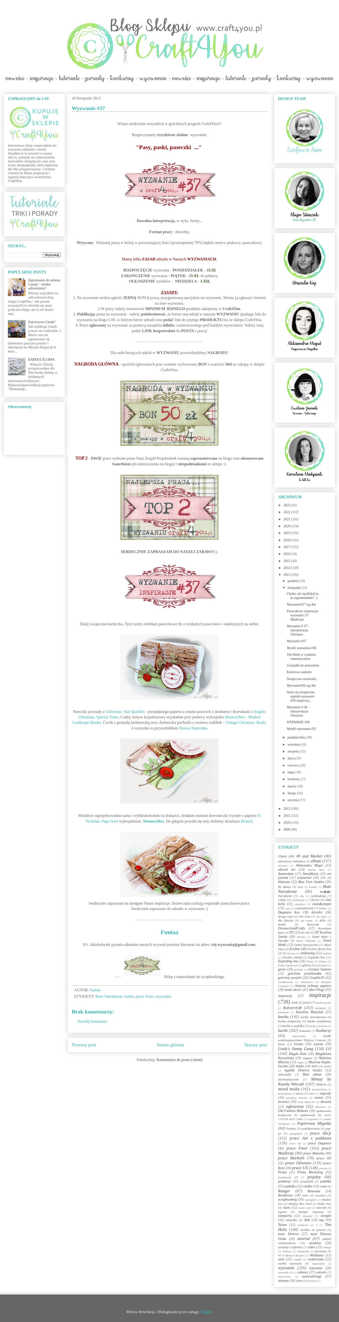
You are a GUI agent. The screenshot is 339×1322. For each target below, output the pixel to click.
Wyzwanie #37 (296, 641)
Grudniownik (285, 982)
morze (299, 1093)
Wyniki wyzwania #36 (301, 648)
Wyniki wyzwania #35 (301, 729)
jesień (306, 1002)
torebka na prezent (313, 1230)
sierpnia (293, 751)
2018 (287, 540)
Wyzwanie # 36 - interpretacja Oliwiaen (298, 711)
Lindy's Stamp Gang (295, 1048)
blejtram (284, 882)
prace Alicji (320, 1133)
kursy (281, 1044)
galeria (306, 965)
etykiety (327, 953)
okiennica (320, 1106)
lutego (292, 793)
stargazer (308, 1215)
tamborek (302, 1224)
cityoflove (300, 904)
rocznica (320, 1195)
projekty (314, 1177)
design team (285, 916)
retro (305, 1195)
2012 (287, 808)
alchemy (282, 865)
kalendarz (320, 1008)
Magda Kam (298, 1054)
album (316, 861)
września (293, 744)
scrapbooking (287, 1199)
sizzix (286, 1207)
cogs (287, 908)
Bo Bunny (284, 887)
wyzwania (163, 996)
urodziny (315, 1243)
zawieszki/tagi (311, 1276)
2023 (287, 505)
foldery (323, 961)
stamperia (285, 1216)
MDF (314, 1066)
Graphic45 (316, 978)
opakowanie (307, 1115)
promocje (284, 1181)
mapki (300, 1062)
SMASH (321, 1207)
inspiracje (320, 995)
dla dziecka (285, 920)
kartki (129, 996)
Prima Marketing (310, 1172)
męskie (327, 1066)
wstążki (298, 1259)
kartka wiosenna (318, 1025)
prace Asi (295, 1143)
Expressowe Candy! (42, 322)
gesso (282, 969)
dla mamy (307, 920)
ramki (323, 1186)
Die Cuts (305, 916)
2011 (287, 816)
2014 (287, 568)
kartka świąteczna (289, 1021)
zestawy (283, 1280)
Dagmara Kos (289, 912)
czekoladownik (304, 908)
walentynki (303, 1251)
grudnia (293, 581)
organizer (313, 1119)
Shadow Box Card (299, 1204)
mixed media (289, 1089)
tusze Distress (288, 1234)
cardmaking (318, 896)
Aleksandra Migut (309, 865)
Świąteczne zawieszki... (302, 679)
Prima (282, 1172)
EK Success (289, 953)
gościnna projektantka (305, 973)
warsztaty (320, 1251)
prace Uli (300, 1168)
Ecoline (294, 949)
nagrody (325, 1093)
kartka (283, 1016)
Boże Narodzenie (109, 996)
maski (300, 1066)
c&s (302, 896)
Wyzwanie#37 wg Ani (301, 604)
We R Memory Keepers (291, 1255)
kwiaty (298, 1044)
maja (291, 772)
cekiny (282, 900)
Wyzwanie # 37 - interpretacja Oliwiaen (298, 630)
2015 (287, 561)
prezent (323, 1168)
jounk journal (323, 1002)
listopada (294, 588)
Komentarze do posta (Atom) (179, 1060)
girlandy (298, 969)
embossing (307, 953)
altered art (286, 869)
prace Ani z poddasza (310, 1138)
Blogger (205, 1312)
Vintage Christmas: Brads (245, 722)
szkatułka (291, 1220)
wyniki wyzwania (290, 1263)
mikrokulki (284, 1074)
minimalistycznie (288, 1079)
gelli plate (321, 965)
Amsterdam (286, 874)
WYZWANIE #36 (298, 722)
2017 (287, 547)
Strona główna (170, 1044)
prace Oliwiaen (298, 1163)
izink (294, 1002)
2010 (287, 822)
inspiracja (285, 996)
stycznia (293, 800)
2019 (287, 533)
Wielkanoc (317, 1255)
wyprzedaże (318, 1263)
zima (299, 1280)
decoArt (316, 912)
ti (316, 1224)
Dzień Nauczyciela (306, 945)
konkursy (323, 1030)
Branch (246, 821)
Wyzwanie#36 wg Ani (301, 685)
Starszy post (255, 1044)
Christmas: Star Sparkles (125, 712)
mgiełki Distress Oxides (303, 1070)
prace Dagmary (319, 1143)
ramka (307, 1186)
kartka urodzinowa (319, 1021)
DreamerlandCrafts (291, 928)
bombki (313, 886)
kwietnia (293, 779)
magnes (307, 1058)
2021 (287, 519)
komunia (304, 1031)
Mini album (311, 1074)
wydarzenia (316, 1259)
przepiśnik (306, 1181)
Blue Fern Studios (311, 882)
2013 (287, 575)
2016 (287, 554)
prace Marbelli (291, 1158)
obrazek (325, 1102)
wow (281, 1259)
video (311, 1247)
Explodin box (316, 957)
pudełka (325, 1181)
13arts (282, 856)
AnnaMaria (310, 874)
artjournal (304, 878)
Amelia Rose (316, 869)
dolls (323, 920)
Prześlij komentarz (92, 1021)
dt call (305, 932)
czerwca (293, 765)
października (296, 737)
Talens (282, 1225)
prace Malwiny (313, 1153)
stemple (326, 1216)
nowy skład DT (306, 1101)
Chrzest (314, 900)
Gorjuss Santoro (319, 969)
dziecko (301, 936)
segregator (311, 1199)
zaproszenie (284, 1276)
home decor (293, 990)
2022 (287, 512)
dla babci (321, 916)
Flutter (310, 961)
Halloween (307, 982)
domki (282, 924)
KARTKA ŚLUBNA (41, 359)
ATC (323, 878)
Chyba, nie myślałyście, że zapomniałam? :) (303, 596)
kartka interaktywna (313, 1017)
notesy (318, 1097)
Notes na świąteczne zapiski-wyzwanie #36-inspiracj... (301, 696)
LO (328, 1048)
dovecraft (313, 924)
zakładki (321, 1272)
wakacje (287, 1251)
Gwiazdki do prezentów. (303, 665)
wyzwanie (316, 1268)
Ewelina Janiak (292, 957)
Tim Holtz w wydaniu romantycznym (301, 657)
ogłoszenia (295, 1106)
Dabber (323, 908)
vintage (327, 1247)
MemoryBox (235, 717)
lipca (291, 758)
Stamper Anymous (311, 1212)
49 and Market (309, 856)
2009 (287, 829)
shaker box (324, 1204)
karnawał (283, 1012)
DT (291, 932)
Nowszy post (84, 1044)
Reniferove (285, 1195)
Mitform (321, 1084)
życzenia (312, 1280)
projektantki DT (288, 1177)
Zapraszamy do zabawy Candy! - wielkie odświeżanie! (44, 284)
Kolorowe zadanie (299, 672)
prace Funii (144, 996)
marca (292, 786)
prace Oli (323, 1158)
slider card (305, 1207)
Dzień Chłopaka (306, 940)
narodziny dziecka (296, 1097)
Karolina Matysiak (309, 1012)
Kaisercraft (292, 1007)
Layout (318, 1044)
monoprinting (319, 1089)
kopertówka (299, 1036)
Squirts (282, 1212)
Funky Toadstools (287, 965)
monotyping (284, 1093)
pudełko (290, 1186)
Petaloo (291, 1128)
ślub (307, 1220)
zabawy (303, 1272)
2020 (287, 526)
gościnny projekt (289, 978)
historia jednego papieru (313, 986)
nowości (283, 1102)
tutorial (303, 1238)
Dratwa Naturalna (193, 728)
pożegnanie (296, 1133)
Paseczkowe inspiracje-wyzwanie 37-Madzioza (303, 615)
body (300, 886)
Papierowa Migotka (314, 1123)
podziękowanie (310, 1128)
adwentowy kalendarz (291, 861)
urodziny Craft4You (290, 1247)
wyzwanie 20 (285, 1272)
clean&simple (321, 904)
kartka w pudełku (293, 1026)
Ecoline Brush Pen (319, 949)
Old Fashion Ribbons (293, 1111)
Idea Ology (316, 990)
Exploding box (288, 961)
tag (321, 1220)
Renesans (313, 1191)
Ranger (284, 1191)
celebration (298, 899)
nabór (312, 1093)
